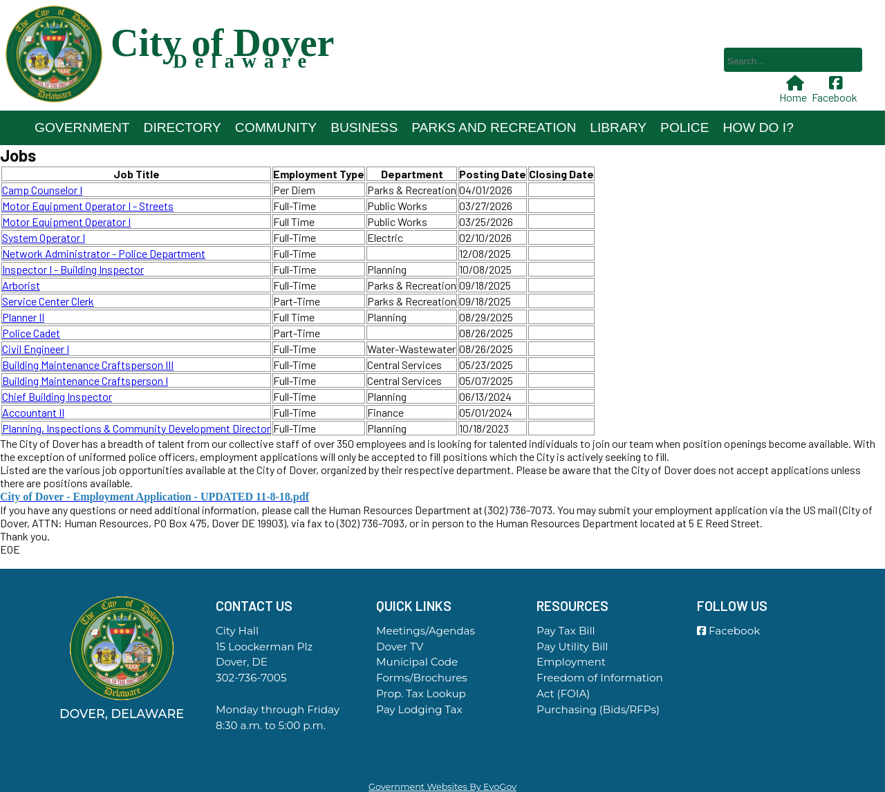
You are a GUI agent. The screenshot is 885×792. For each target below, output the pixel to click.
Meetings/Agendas (425, 630)
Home (794, 89)
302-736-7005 (251, 677)
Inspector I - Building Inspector (73, 269)
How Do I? (758, 127)
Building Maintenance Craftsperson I (85, 380)
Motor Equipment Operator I (66, 221)
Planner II (23, 316)
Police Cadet (31, 332)
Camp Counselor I (42, 189)
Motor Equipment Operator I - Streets (88, 205)
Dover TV (399, 646)
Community (276, 127)
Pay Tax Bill (566, 630)
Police (684, 127)
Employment (571, 661)
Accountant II (33, 412)
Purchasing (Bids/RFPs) (598, 709)
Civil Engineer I (35, 348)
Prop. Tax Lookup (421, 693)
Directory (182, 127)
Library (618, 127)
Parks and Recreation (493, 127)
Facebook (836, 89)
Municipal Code (417, 661)
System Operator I (43, 237)
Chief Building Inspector (57, 396)
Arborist (21, 285)
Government (82, 127)
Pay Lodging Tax (419, 709)
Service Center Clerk (48, 301)
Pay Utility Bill (572, 646)
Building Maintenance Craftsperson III (88, 364)
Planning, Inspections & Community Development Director (136, 428)
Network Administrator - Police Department (103, 253)
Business (364, 127)
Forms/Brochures (421, 677)
